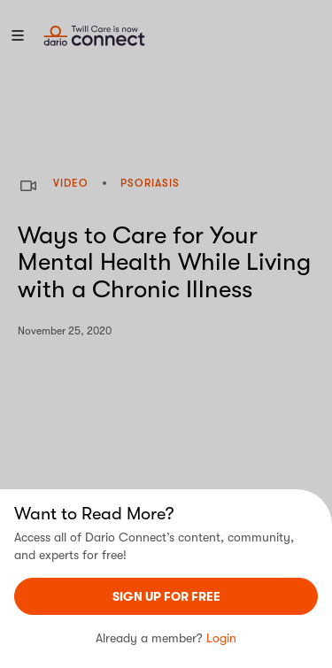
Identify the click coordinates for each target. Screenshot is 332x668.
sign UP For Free (166, 596)
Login (221, 638)
